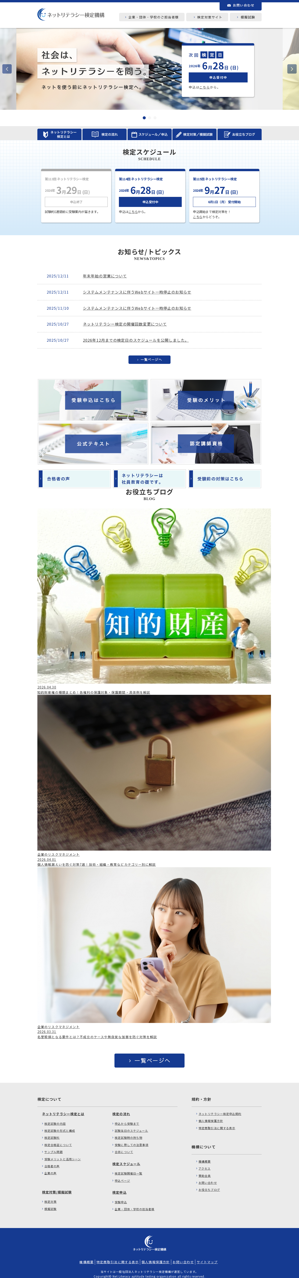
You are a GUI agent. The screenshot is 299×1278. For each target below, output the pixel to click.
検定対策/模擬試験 (57, 1186)
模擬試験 (50, 1203)
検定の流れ (121, 1108)
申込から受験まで (127, 1118)
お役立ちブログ (209, 1184)
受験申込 (121, 1196)
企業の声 (50, 1167)
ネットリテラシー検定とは (63, 1108)
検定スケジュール (126, 1158)
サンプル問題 (53, 1146)
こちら (204, 87)
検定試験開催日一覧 (128, 1168)
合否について (124, 1146)
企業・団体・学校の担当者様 (134, 1203)
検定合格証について (58, 1139)
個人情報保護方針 (211, 1115)
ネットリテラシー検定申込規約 (220, 1108)
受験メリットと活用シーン (62, 1153)
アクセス (204, 1163)
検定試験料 (52, 1132)
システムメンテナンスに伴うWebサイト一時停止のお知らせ (137, 292)
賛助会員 (205, 1170)
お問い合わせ (208, 1177)
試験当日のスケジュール (131, 1125)
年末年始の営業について (105, 276)
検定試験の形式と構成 (59, 1125)
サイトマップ (207, 1256)
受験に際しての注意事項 (131, 1139)
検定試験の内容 (55, 1118)
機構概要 (205, 1156)
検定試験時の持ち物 (128, 1132)
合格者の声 (52, 1160)
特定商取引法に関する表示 (217, 1122)
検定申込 (119, 1186)
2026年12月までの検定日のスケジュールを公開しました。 (136, 340)
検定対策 (50, 1196)
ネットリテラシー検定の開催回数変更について (125, 324)
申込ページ (122, 1175)
